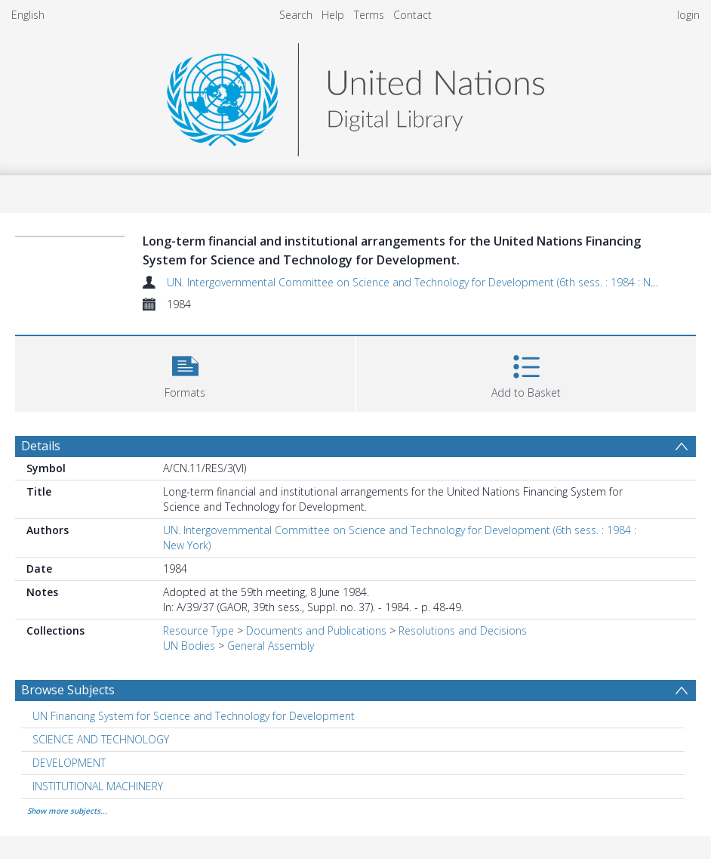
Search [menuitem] (295, 15)
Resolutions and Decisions (463, 630)
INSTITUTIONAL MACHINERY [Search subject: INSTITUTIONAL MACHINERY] (97, 786)
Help (333, 15)
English (28, 15)
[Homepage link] (355, 95)
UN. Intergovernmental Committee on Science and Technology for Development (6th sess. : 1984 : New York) (429, 282)
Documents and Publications (316, 630)
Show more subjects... (67, 810)
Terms (369, 15)
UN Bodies (189, 645)
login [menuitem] (688, 15)
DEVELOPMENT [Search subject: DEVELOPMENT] (69, 762)
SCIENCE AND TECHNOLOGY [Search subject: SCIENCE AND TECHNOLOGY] (100, 739)
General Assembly (270, 645)
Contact (412, 15)
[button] (185, 372)
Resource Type (198, 630)
